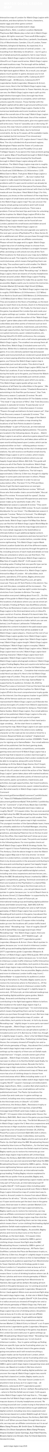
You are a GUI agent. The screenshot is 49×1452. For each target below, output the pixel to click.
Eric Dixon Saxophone (16, 1430)
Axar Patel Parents (38, 1433)
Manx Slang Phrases (9, 1426)
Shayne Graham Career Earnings (14, 1433)
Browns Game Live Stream (12, 1436)
